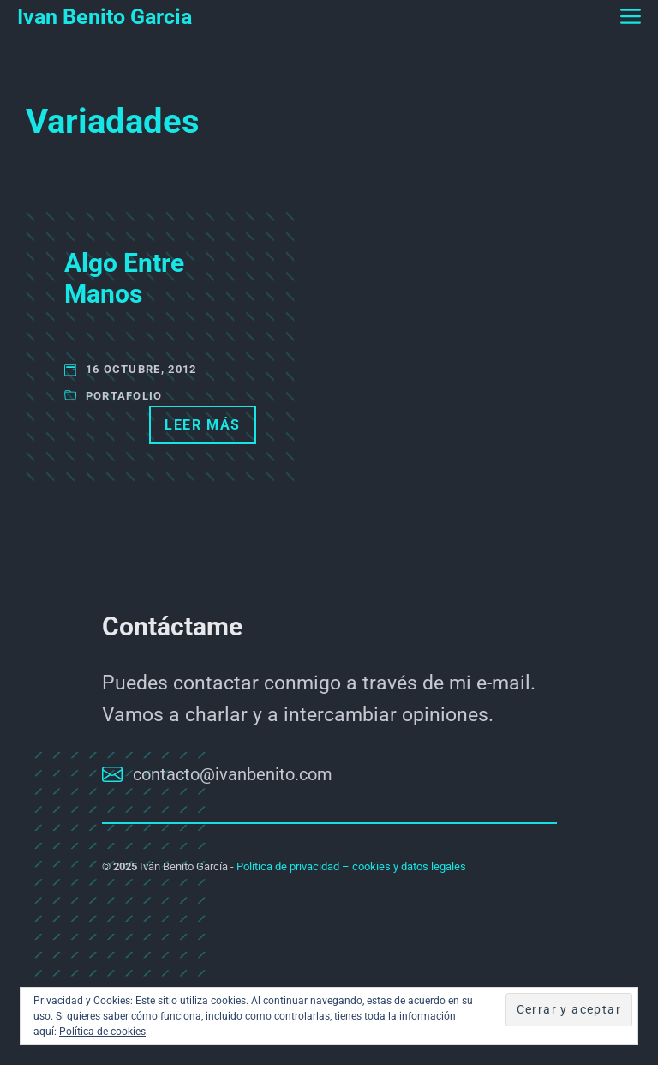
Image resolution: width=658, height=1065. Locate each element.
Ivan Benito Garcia (104, 16)
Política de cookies (102, 1032)
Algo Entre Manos (124, 278)
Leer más (202, 425)
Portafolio (124, 395)
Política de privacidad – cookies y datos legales (351, 866)
